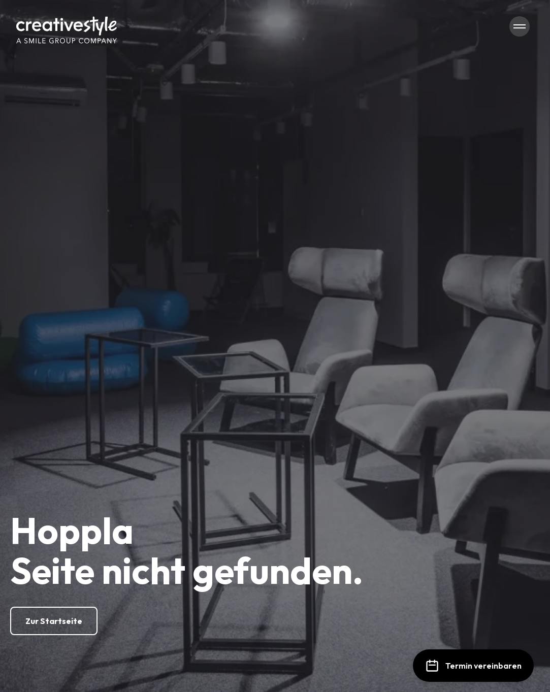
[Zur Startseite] (54, 621)
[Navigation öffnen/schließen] (519, 26)
